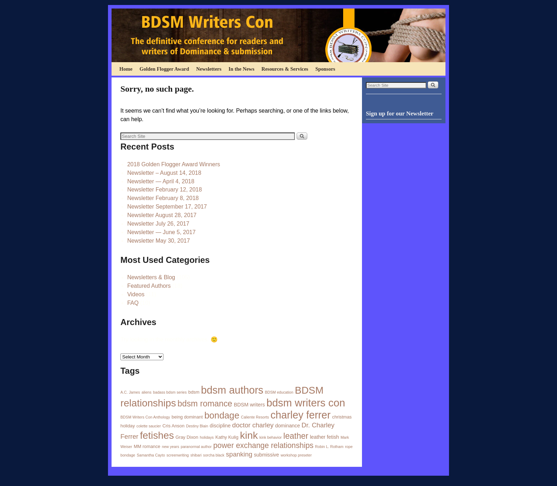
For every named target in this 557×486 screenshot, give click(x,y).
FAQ (133, 303)
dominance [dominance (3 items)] (287, 425)
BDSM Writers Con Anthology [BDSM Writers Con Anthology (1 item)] (145, 417)
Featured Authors (149, 286)
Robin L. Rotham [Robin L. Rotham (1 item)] (329, 446)
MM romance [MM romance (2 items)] (147, 446)
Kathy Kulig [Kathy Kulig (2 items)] (226, 437)
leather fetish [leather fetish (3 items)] (324, 437)
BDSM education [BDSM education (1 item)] (279, 392)
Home (126, 69)
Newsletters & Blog (151, 277)
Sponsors (325, 69)
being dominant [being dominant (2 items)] (187, 417)
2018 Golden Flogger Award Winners (173, 164)
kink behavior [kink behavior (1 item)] (270, 437)
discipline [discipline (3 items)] (220, 425)
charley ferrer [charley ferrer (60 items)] (300, 415)
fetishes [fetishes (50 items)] (157, 435)
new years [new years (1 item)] (170, 446)
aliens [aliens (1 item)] (147, 392)
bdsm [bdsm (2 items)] (193, 392)
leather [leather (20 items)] (295, 436)
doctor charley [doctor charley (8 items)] (253, 425)
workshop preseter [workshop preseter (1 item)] (296, 455)
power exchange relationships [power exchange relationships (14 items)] (263, 445)
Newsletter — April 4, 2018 (160, 181)
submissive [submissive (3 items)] (266, 455)
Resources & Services (284, 69)
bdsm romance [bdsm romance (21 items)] (205, 403)
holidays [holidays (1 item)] (207, 437)
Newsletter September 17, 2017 (167, 207)
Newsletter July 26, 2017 (158, 224)
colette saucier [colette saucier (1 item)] (148, 426)
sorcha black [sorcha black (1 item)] (214, 455)
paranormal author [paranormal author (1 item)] (196, 446)
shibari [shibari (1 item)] (195, 455)
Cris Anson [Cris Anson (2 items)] (173, 425)
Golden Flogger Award (164, 69)
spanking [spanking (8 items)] (239, 454)
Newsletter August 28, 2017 (161, 215)
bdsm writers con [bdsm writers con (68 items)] (305, 403)
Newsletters (208, 69)
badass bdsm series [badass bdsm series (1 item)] (170, 392)
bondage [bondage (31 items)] (221, 415)
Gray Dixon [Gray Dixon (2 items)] (186, 437)
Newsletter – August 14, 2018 (164, 173)
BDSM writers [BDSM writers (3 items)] (249, 404)
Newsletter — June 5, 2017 (161, 232)
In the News (241, 69)
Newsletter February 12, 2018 (164, 190)
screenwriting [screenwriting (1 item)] (178, 455)
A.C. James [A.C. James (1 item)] (130, 392)
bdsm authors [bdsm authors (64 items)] (232, 390)
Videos (136, 294)
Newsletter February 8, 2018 (163, 198)
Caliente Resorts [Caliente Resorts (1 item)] (255, 417)
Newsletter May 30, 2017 (158, 241)
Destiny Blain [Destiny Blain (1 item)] (197, 426)
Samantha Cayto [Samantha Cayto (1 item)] (151, 455)
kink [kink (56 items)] (249, 435)
